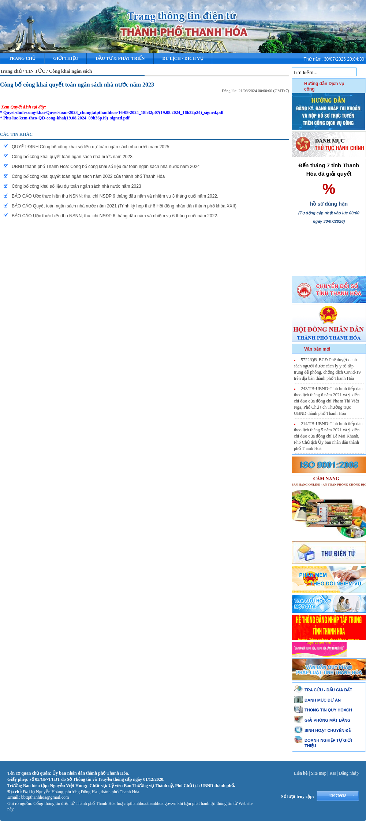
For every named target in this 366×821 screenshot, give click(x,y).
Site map (318, 773)
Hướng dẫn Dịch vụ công (324, 86)
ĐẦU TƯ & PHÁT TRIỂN (120, 58)
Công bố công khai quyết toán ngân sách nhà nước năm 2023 (77, 84)
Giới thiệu (65, 58)
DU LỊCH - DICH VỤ (183, 58)
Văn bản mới (317, 349)
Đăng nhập (349, 773)
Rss (332, 773)
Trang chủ (22, 58)
